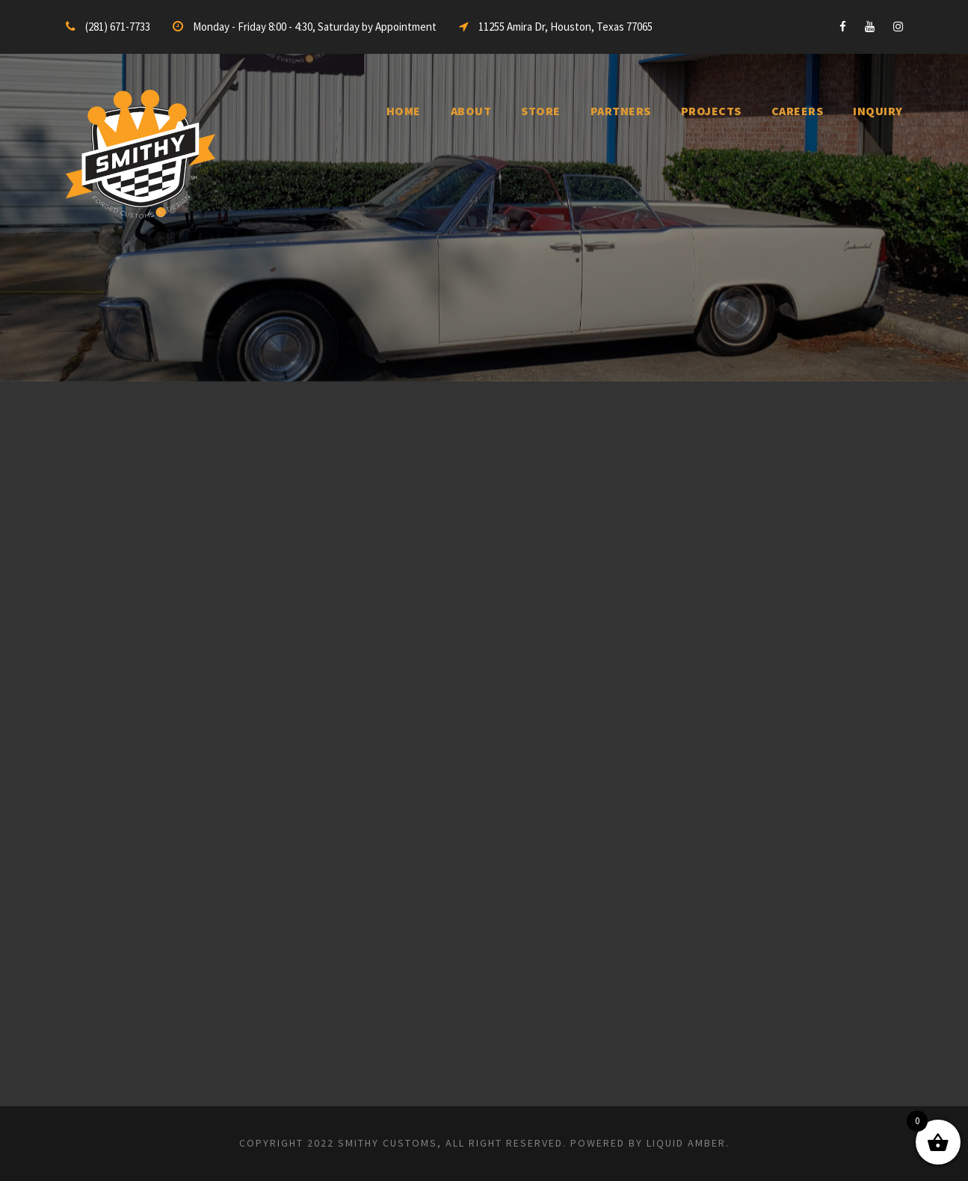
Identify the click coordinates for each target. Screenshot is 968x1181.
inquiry (878, 110)
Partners (621, 110)
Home (403, 110)
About (471, 110)
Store (541, 110)
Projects (711, 110)
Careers (797, 110)
